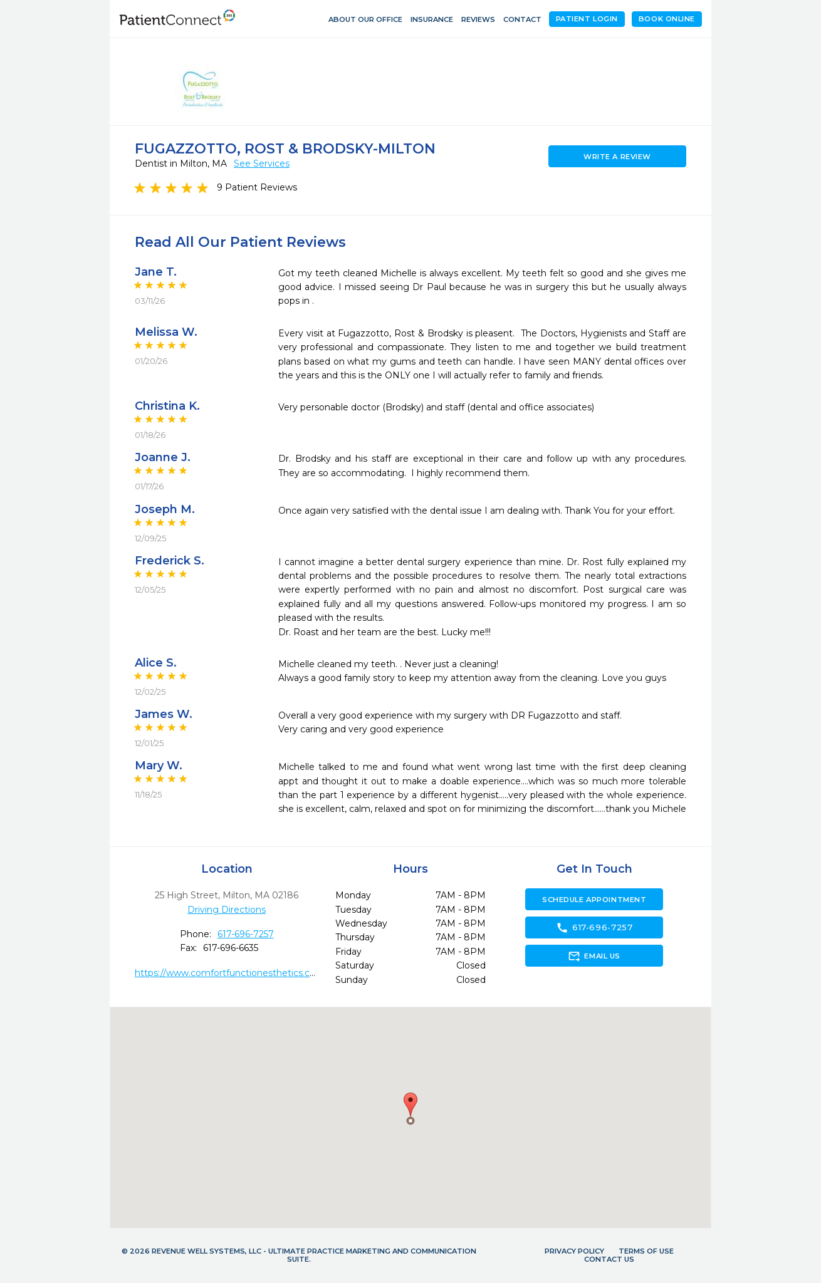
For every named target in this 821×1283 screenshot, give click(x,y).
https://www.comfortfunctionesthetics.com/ (231, 973)
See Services (262, 163)
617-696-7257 (245, 934)
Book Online (667, 18)
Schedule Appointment (594, 899)
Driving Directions (226, 909)
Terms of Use (646, 1251)
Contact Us (609, 1259)
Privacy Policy (574, 1251)
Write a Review (617, 156)
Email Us (594, 956)
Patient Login (587, 18)
